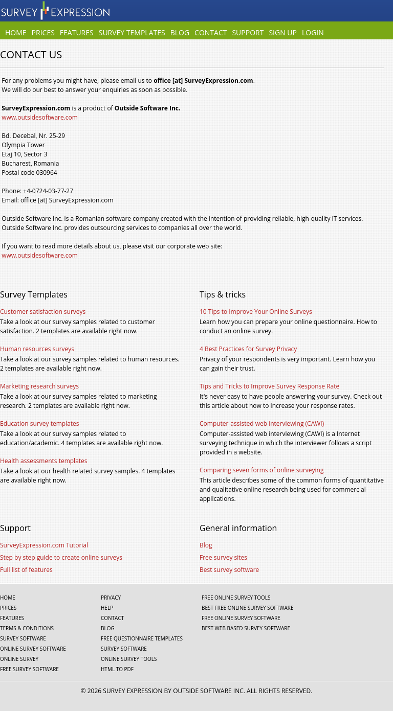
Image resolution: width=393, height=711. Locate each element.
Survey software (23, 638)
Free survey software (29, 669)
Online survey (19, 658)
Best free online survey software (248, 607)
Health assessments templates (44, 460)
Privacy (111, 597)
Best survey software (229, 569)
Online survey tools (129, 658)
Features (77, 33)
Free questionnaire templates (142, 638)
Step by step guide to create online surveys (61, 557)
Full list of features (26, 569)
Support (248, 33)
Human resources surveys (37, 349)
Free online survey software (241, 618)
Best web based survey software (246, 628)
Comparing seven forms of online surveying (261, 470)
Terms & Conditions (27, 628)
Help (107, 607)
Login (313, 33)
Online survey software (33, 648)
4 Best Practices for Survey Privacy (248, 349)
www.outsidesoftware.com (40, 117)
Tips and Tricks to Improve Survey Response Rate (269, 386)
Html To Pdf (117, 669)
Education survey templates (39, 423)
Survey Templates (132, 33)
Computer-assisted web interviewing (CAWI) (262, 423)
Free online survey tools (236, 597)
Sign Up (283, 33)
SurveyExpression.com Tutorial (44, 545)
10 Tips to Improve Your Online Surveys (256, 311)
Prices (43, 33)
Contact (210, 33)
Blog (179, 33)
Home (16, 33)
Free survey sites (223, 557)
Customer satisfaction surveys (42, 311)
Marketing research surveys (39, 386)
